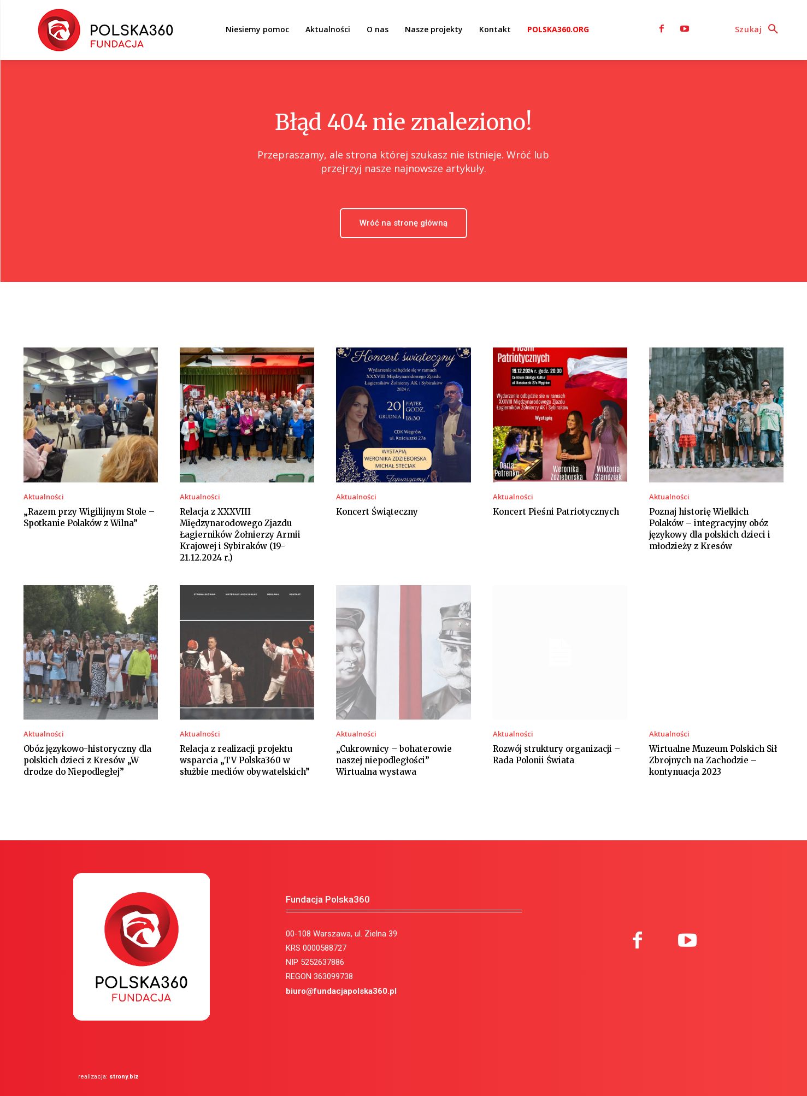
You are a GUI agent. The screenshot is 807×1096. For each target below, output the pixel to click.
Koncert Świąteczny (377, 511)
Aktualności (43, 496)
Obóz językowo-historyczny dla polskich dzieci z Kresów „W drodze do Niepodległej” (87, 760)
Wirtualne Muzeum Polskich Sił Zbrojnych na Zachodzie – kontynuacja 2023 (713, 760)
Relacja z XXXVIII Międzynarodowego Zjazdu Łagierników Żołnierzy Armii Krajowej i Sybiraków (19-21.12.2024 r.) (240, 534)
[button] (759, 29)
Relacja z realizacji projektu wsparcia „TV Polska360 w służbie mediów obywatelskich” (245, 760)
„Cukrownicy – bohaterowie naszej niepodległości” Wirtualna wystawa (394, 760)
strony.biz (124, 1076)
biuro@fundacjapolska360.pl (341, 991)
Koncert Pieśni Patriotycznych (556, 511)
